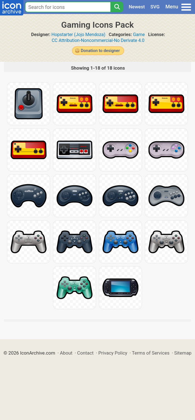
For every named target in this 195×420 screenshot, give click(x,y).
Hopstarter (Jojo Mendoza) (79, 34)
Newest (137, 7)
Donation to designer (100, 50)
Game (139, 34)
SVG (155, 7)
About (66, 353)
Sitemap (183, 353)
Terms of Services (151, 353)
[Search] (116, 7)
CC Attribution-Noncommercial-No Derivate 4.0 (98, 40)
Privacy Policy (112, 353)
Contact (85, 353)
